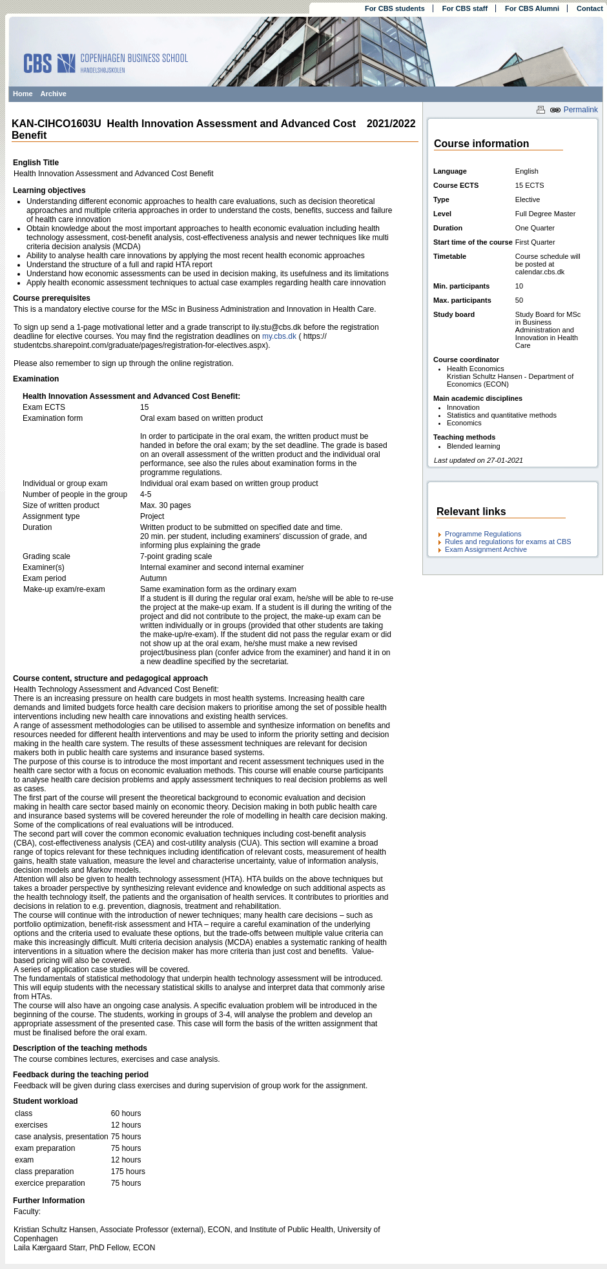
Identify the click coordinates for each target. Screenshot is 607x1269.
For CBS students (395, 8)
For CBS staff (465, 8)
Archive (54, 93)
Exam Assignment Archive (486, 549)
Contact (590, 8)
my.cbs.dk (279, 336)
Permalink (574, 109)
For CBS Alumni (532, 8)
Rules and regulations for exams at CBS (508, 541)
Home (23, 93)
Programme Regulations (483, 534)
